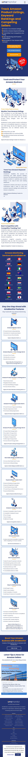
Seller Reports (19, 719)
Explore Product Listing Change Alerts (13, 443)
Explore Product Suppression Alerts (14, 413)
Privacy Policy (10, 754)
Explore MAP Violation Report (13, 627)
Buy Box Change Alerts (19, 716)
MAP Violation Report (19, 721)
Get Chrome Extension (13, 543)
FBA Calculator (14, 54)
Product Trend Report (19, 722)
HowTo (14, 729)
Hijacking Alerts (8, 719)
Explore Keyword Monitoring (13, 493)
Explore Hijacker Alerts (13, 338)
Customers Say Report (19, 724)
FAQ (13, 730)
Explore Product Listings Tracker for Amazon (12, 139)
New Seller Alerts (19, 715)
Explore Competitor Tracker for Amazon (11, 246)
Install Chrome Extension (19, 725)
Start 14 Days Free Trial (14, 46)
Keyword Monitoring (8, 716)
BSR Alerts (19, 718)
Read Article (5, 693)
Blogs (14, 732)
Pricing (13, 735)
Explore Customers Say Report (13, 628)
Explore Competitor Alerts (13, 522)
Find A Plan (14, 648)
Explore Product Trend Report (13, 625)
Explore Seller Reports (13, 624)
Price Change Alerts (8, 722)
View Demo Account (13, 738)
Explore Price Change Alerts (14, 363)
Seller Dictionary (14, 733)
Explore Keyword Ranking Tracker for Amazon (13, 194)
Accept (17, 754)
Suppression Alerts (8, 725)
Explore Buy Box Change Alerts (13, 362)
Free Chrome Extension (14, 50)
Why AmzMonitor (14, 736)
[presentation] (0, 677)
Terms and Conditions (14, 743)
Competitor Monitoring (8, 718)
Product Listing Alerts (8, 721)
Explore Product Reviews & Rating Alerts (13, 389)
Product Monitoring (8, 715)
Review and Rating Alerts (8, 724)
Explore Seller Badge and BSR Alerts (14, 466)
